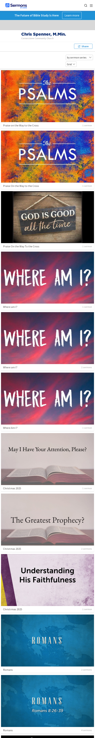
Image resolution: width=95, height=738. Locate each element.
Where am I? (10, 307)
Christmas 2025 (12, 488)
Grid (71, 64)
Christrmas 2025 (12, 609)
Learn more (72, 15)
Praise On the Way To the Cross (21, 246)
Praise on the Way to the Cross (21, 125)
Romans (8, 669)
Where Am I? (10, 427)
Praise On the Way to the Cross (21, 186)
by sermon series (79, 57)
